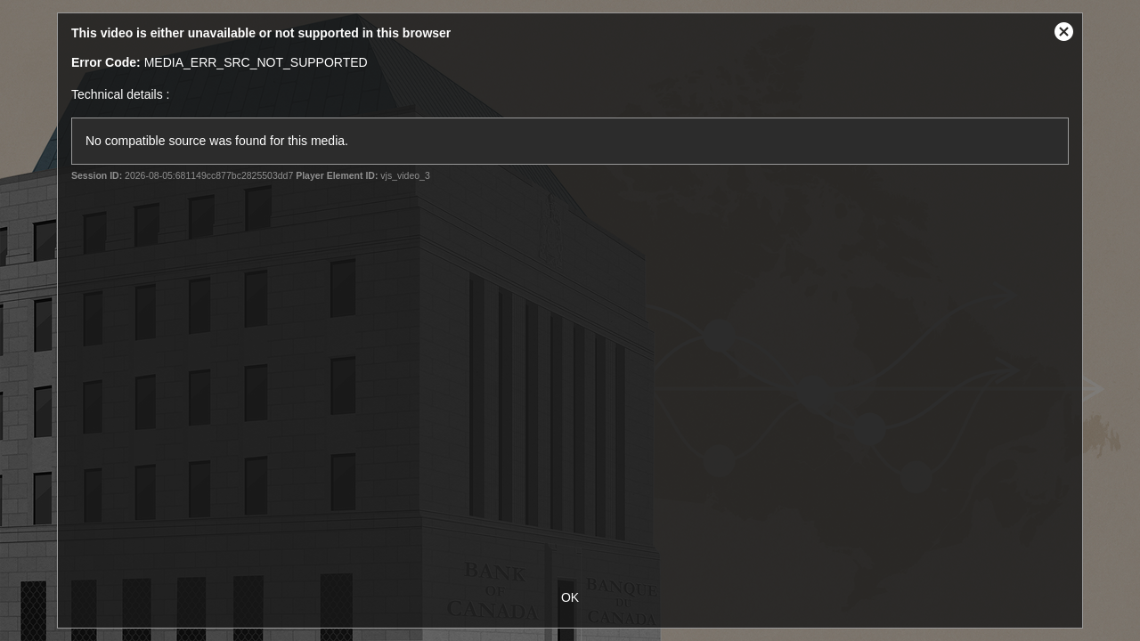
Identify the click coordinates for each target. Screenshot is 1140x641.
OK (570, 597)
